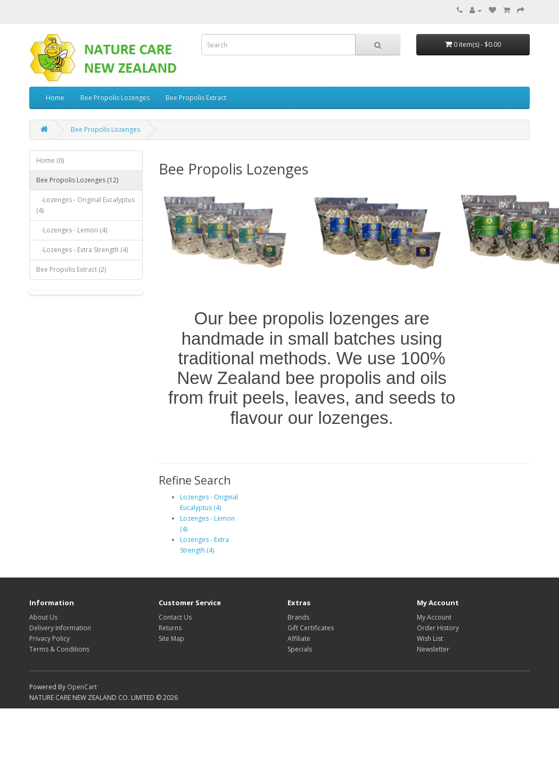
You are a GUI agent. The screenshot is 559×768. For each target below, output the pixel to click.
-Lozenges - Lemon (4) (71, 230)
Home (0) (50, 160)
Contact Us (175, 617)
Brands (298, 617)
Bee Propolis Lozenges (115, 97)
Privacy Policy (49, 638)
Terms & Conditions (59, 649)
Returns (170, 627)
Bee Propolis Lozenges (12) (77, 180)
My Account (434, 617)
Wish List (430, 638)
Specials (299, 649)
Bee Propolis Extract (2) (71, 269)
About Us (43, 617)
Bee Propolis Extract (196, 97)
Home (55, 97)
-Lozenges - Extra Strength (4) (82, 249)
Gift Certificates (310, 627)
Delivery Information (60, 627)
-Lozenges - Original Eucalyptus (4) (85, 205)
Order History (438, 627)
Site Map (171, 638)
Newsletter (433, 649)
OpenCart (82, 686)
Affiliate (298, 638)
